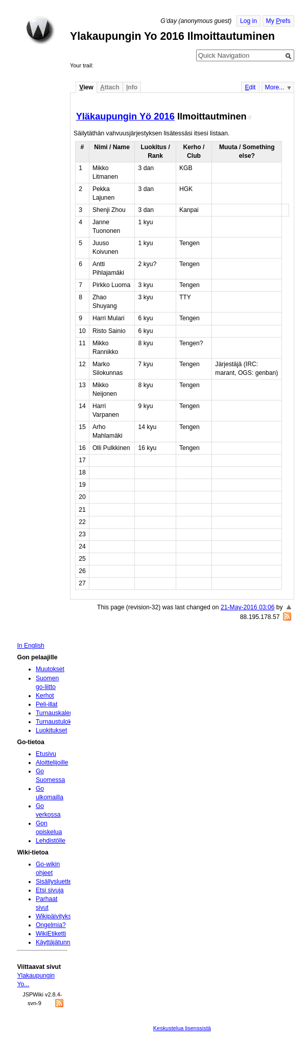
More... (275, 87)
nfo (131, 87)
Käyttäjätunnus (56, 942)
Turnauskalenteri (59, 713)
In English (30, 645)
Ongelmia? (51, 925)
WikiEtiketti (51, 933)
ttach (110, 87)
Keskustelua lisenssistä (182, 1028)
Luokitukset (51, 730)
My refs (278, 21)
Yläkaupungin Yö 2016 (125, 116)
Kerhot (45, 695)
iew (86, 87)
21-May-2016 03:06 (247, 607)
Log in (248, 21)
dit (250, 87)
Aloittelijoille (52, 762)
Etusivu (46, 753)
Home (40, 30)
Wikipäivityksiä (56, 916)
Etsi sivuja (50, 890)
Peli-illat (47, 704)
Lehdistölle (50, 840)
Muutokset (50, 669)
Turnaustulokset (58, 721)
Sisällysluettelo (56, 881)
